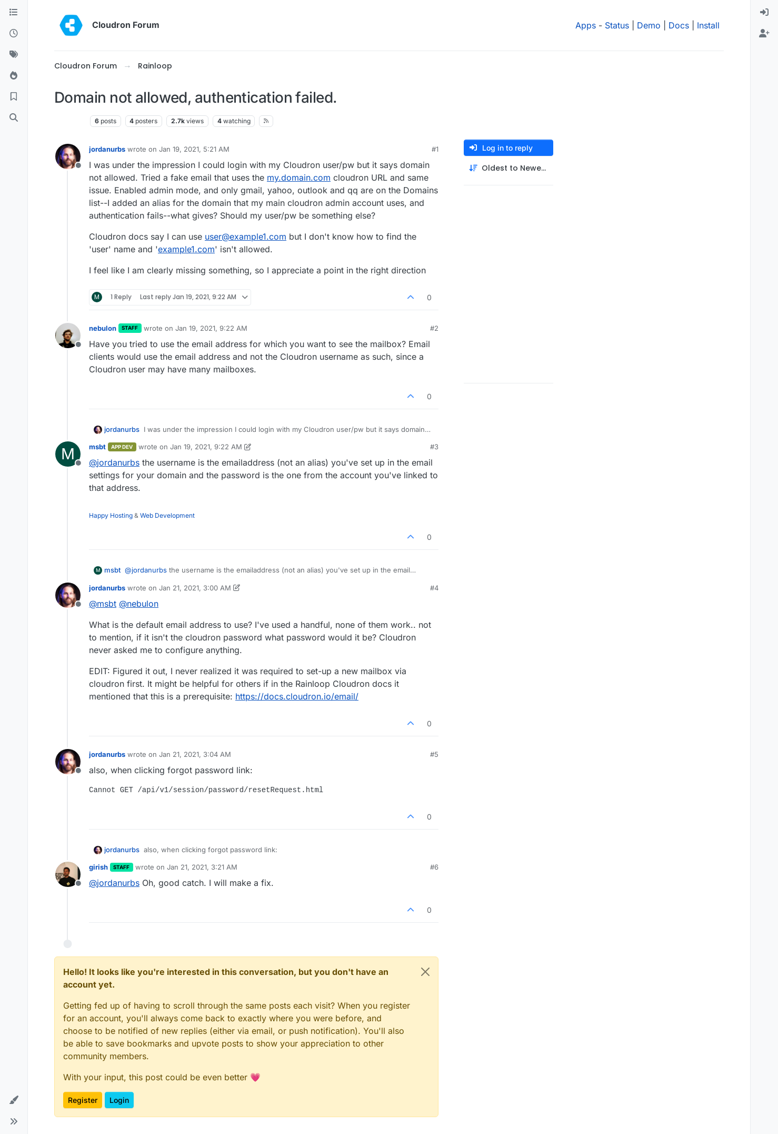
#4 (434, 588)
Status (617, 25)
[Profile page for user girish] (68, 874)
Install (708, 25)
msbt (97, 446)
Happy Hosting (111, 515)
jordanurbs (107, 149)
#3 (434, 446)
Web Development (167, 515)
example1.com (186, 249)
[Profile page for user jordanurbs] (68, 156)
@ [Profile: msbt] (102, 603)
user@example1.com (245, 236)
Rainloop (70, 121)
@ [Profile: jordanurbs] (114, 462)
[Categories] (13, 12)
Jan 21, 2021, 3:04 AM (195, 754)
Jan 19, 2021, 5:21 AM (194, 149)
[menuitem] (764, 12)
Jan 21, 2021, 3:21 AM (202, 867)
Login (119, 1100)
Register (82, 1100)
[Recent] (13, 33)
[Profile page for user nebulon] (68, 335)
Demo (649, 25)
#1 (435, 149)
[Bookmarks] (13, 96)
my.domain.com (299, 177)
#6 (434, 867)
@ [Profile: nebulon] (138, 603)
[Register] (764, 33)
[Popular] (13, 75)
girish (98, 867)
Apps (585, 25)
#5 (434, 754)
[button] (13, 1100)
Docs (679, 25)
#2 (434, 328)
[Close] (425, 972)
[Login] (764, 12)
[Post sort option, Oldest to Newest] (508, 168)
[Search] (13, 118)
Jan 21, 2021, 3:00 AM (195, 588)
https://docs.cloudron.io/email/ (296, 696)
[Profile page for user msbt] (68, 454)
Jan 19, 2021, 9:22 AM (211, 328)
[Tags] (13, 54)
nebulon (102, 328)
